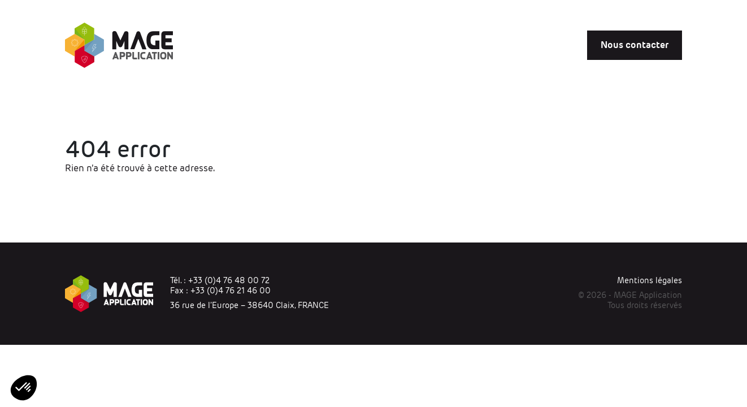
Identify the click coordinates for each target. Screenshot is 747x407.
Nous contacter (634, 45)
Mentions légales (649, 280)
